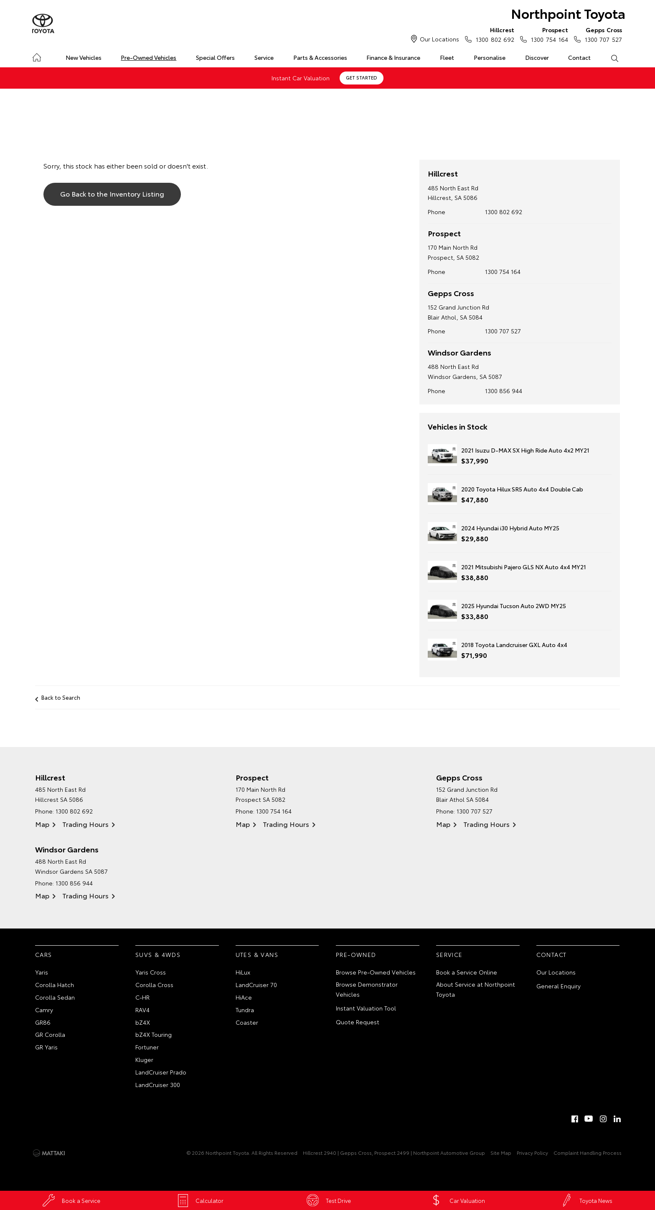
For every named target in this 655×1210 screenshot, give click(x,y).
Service (264, 57)
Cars (43, 954)
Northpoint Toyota (567, 13)
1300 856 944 (503, 390)
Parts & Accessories (320, 57)
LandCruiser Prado (160, 1071)
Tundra (245, 1009)
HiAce (244, 997)
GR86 (43, 1022)
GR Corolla (50, 1034)
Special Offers (215, 57)
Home (36, 56)
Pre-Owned (356, 954)
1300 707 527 (601, 34)
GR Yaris (46, 1047)
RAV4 (142, 1009)
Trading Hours (85, 823)
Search (609, 57)
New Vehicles (84, 57)
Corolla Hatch (54, 984)
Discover (537, 57)
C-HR (142, 997)
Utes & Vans (257, 954)
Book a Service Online (466, 972)
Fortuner (147, 1047)
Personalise (489, 57)
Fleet (447, 57)
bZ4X (142, 1022)
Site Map (500, 1152)
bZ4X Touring (153, 1034)
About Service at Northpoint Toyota (475, 989)
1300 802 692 (493, 34)
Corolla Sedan (55, 997)
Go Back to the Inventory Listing (112, 193)
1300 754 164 (547, 34)
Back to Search (60, 697)
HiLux (243, 972)
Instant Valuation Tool (366, 1008)
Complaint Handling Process (587, 1152)
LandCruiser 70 (256, 984)
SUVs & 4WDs (157, 954)
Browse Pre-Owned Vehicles (376, 972)
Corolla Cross (154, 984)
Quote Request (357, 1021)
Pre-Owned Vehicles (148, 57)
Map (42, 823)
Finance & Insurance (393, 57)
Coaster (247, 1022)
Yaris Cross (150, 972)
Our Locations (439, 39)
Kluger (144, 1059)
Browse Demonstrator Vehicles (367, 989)
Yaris (41, 972)
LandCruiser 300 (157, 1084)
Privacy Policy (532, 1152)
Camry (44, 1009)
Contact (579, 57)
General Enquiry (558, 986)
